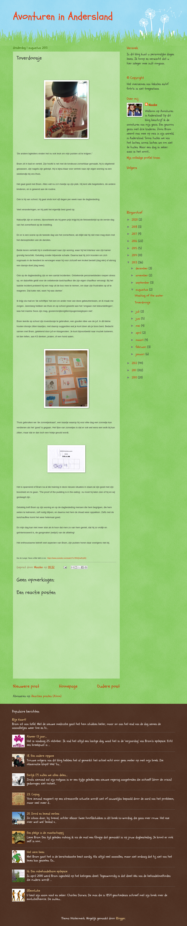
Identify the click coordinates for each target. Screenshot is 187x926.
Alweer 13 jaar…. (37, 736)
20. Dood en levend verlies (43, 813)
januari (141, 354)
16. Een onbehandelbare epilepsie (47, 871)
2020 (135, 219)
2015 (135, 248)
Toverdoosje (142, 302)
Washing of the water (149, 295)
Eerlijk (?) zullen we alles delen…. (47, 775)
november (142, 275)
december (142, 268)
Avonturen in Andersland (63, 16)
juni (138, 318)
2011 (134, 370)
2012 (135, 363)
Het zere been (35, 852)
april (139, 333)
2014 (135, 255)
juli (138, 311)
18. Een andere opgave (40, 756)
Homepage (68, 686)
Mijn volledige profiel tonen (143, 158)
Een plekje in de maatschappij (45, 833)
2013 (135, 262)
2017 (135, 234)
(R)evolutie (33, 890)
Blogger (120, 918)
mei (138, 326)
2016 (135, 241)
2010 (135, 377)
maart (140, 340)
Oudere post (108, 686)
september (143, 282)
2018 (135, 227)
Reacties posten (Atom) (46, 696)
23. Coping (33, 794)
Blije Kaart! (19, 719)
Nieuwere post (26, 686)
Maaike (152, 105)
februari (141, 347)
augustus (142, 289)
